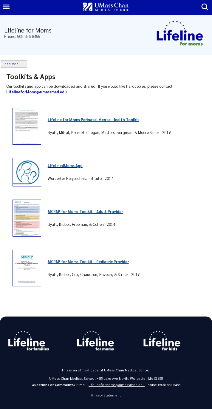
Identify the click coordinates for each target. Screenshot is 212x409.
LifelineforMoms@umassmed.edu (117, 384)
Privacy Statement (106, 395)
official (83, 370)
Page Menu (11, 63)
